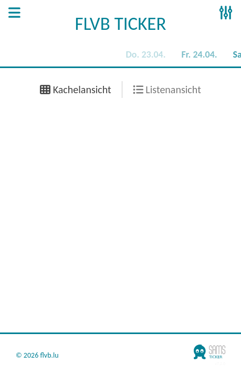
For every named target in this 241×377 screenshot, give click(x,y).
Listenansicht (167, 89)
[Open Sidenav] (14, 13)
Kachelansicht (75, 89)
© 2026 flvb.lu (37, 355)
